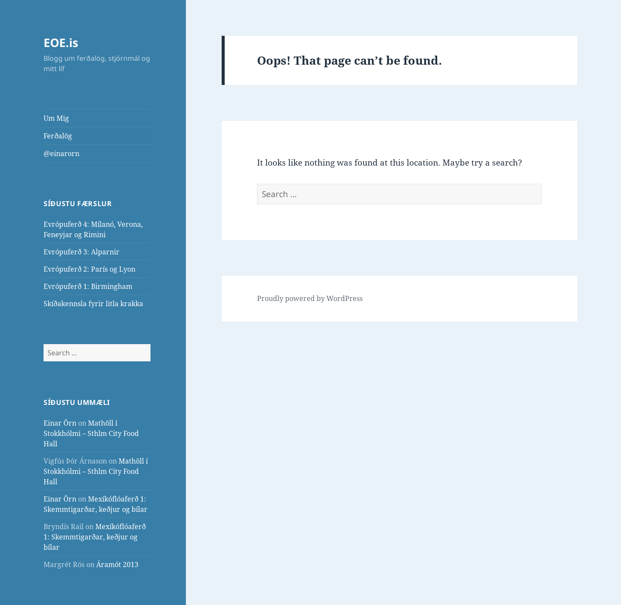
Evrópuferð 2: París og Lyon (89, 269)
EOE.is (61, 42)
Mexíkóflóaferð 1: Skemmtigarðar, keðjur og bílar (95, 537)
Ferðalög (58, 136)
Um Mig (56, 118)
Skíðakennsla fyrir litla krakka (93, 303)
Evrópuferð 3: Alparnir (81, 252)
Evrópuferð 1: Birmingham (88, 286)
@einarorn (61, 153)
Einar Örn (60, 423)
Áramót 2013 (117, 564)
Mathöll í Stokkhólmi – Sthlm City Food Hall (91, 433)
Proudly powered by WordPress (310, 298)
